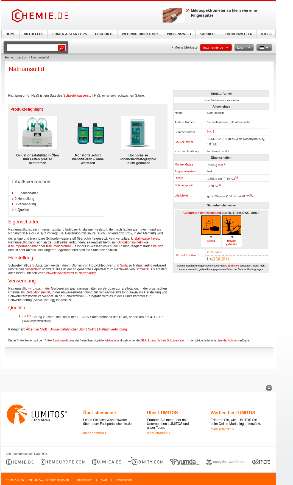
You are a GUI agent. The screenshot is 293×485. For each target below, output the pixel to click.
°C (216, 185)
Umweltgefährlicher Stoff (67, 329)
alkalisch (156, 246)
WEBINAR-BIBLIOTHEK (140, 34)
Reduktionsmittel (38, 292)
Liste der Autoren (227, 340)
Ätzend (211, 241)
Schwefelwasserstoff (78, 95)
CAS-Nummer (184, 142)
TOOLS (266, 34)
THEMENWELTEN (238, 34)
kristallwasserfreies (145, 238)
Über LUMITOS (162, 412)
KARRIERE (208, 34)
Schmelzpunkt (184, 185)
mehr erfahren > (95, 433)
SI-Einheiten (232, 265)
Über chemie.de (99, 412)
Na (209, 131)
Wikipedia (110, 340)
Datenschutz (124, 479)
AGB (104, 479)
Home (9, 57)
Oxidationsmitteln (130, 242)
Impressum (84, 479)
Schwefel (142, 269)
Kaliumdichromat (58, 246)
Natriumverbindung (113, 329)
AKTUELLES (34, 34)
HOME (11, 34)
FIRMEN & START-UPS (69, 34)
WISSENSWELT (179, 34)
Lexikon (22, 57)
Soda (124, 265)
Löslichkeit (181, 195)
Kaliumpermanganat (23, 246)
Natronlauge (87, 273)
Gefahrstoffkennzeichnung (202, 212)
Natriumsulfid (61, 340)
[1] (236, 177)
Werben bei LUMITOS (233, 412)
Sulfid (92, 329)
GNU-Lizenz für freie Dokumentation (163, 340)
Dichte (179, 178)
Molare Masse (184, 164)
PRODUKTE (104, 34)
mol (220, 165)
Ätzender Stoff (36, 329)
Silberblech (33, 269)
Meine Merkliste (185, 47)
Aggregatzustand (186, 171)
